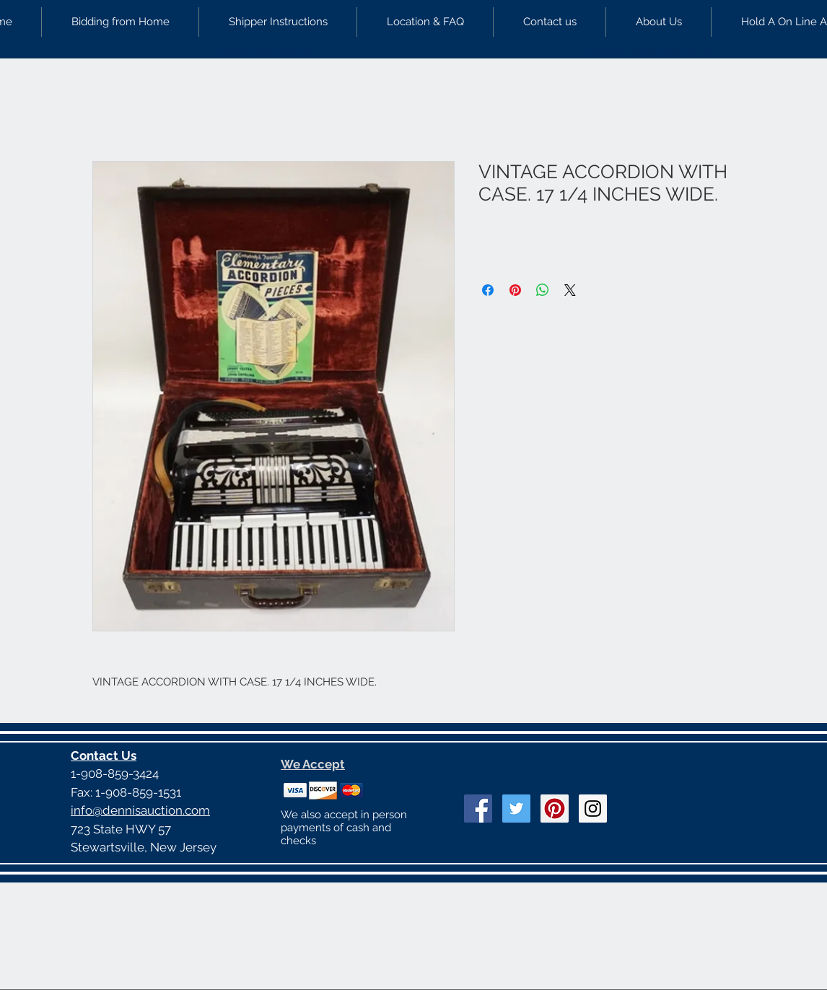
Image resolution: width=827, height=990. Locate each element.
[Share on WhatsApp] (542, 290)
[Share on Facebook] (487, 290)
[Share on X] (570, 290)
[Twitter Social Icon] (516, 808)
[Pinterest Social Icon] (555, 808)
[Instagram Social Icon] (593, 808)
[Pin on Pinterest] (515, 290)
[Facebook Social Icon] (478, 808)
